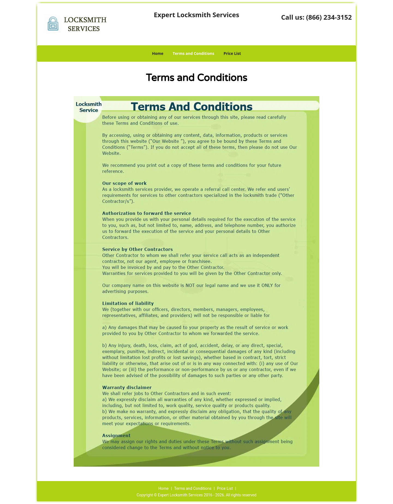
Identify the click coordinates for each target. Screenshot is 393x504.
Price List (232, 53)
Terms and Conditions (193, 53)
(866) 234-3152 (329, 17)
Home (157, 53)
